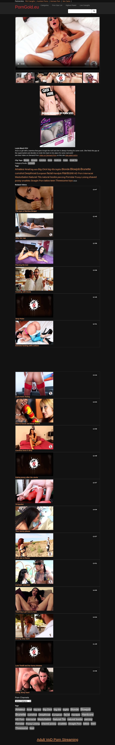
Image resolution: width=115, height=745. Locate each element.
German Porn (55, 1)
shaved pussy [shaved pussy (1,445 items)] (48, 723)
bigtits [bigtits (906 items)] (58, 169)
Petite (65, 160)
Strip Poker (19, 319)
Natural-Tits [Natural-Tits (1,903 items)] (35, 177)
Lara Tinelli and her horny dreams (28, 666)
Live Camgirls (85, 5)
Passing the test (21, 265)
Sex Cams (66, 1)
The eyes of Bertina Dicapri (26, 211)
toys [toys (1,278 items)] (70, 180)
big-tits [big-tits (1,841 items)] (51, 169)
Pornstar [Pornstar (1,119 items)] (70, 177)
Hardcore (57, 160)
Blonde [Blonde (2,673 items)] (66, 169)
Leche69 (31, 163)
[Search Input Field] (80, 11)
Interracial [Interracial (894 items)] (88, 173)
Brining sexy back (22, 639)
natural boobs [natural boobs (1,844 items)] (49, 177)
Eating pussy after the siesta (26, 477)
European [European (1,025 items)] (41, 173)
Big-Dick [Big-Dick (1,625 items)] (42, 169)
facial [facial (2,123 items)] (50, 173)
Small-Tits (73, 160)
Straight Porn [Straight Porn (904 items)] (37, 180)
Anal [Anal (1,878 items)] (27, 169)
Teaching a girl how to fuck (26, 612)
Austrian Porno (42, 1)
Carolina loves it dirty (23, 450)
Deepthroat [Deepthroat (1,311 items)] (30, 173)
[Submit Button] (94, 11)
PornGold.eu (27, 7)
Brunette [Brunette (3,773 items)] (86, 169)
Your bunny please (22, 531)
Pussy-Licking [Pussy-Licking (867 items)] (81, 177)
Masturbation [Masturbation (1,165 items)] (21, 177)
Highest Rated (71, 5)
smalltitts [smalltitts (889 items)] (26, 180)
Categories (45, 5)
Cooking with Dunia (23, 292)
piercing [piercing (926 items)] (61, 177)
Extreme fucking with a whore (27, 346)
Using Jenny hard (22, 692)
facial (50, 160)
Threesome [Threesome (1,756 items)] (62, 180)
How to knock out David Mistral (27, 424)
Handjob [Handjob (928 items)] (57, 173)
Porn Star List (57, 5)
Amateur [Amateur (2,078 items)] (20, 169)
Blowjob (34, 160)
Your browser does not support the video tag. (57, 43)
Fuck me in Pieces (22, 558)
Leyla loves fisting (22, 397)
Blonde (26, 160)
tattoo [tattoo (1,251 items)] (47, 180)
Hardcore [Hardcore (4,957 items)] (68, 173)
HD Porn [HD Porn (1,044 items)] (78, 173)
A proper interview (22, 585)
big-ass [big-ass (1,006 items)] (34, 169)
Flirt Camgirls (30, 1)
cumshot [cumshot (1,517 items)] (19, 173)
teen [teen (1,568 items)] (52, 180)
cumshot (42, 160)
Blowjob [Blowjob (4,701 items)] (75, 169)
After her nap (20, 238)
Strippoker (19, 504)
